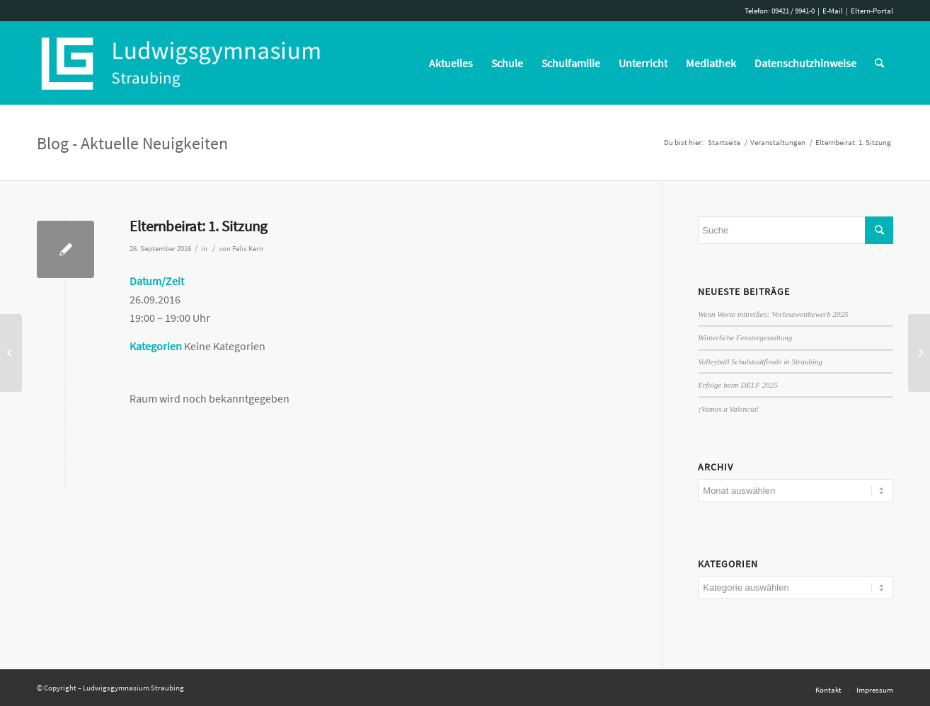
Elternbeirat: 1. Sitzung (199, 226)
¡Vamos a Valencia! (728, 409)
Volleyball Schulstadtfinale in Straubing (760, 361)
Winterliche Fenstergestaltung (745, 337)
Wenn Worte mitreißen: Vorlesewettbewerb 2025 (773, 314)
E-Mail (832, 11)
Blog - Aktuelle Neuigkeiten (132, 143)
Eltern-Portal (872, 11)
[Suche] (879, 63)
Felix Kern (247, 248)
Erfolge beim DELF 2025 (738, 385)
